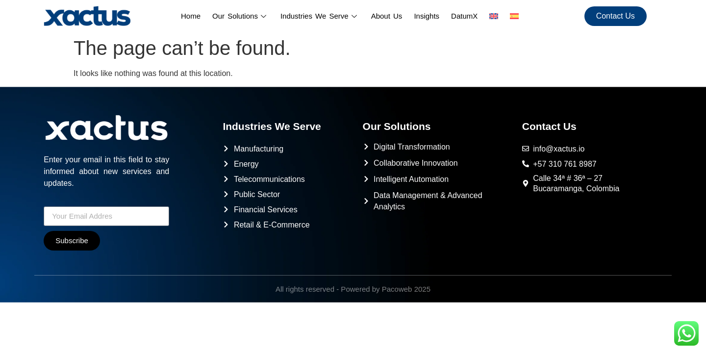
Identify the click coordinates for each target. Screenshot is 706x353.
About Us (387, 16)
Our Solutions (240, 16)
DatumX (464, 16)
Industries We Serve (319, 16)
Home (191, 16)
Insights (426, 16)
